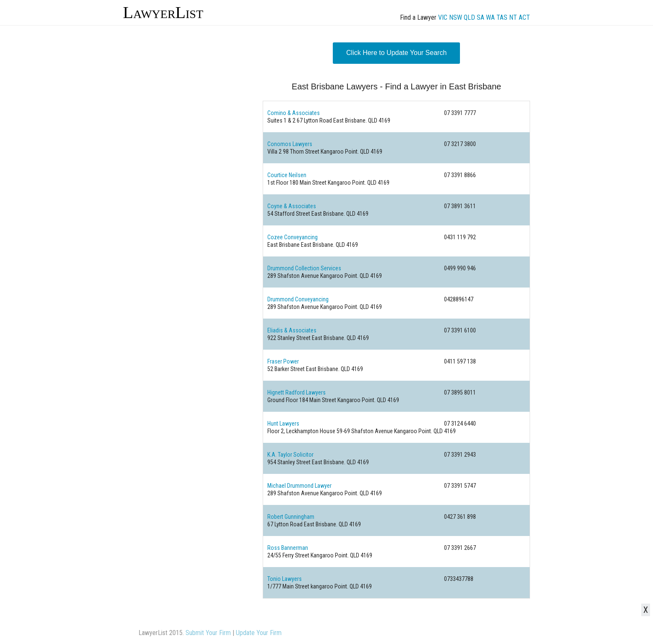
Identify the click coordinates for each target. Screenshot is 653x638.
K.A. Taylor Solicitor (290, 454)
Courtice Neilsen (286, 175)
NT (513, 17)
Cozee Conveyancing (292, 237)
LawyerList (163, 12)
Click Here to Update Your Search (396, 52)
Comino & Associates (293, 113)
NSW (455, 17)
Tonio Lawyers (284, 578)
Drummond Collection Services (304, 268)
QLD (469, 17)
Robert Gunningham (290, 516)
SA (480, 17)
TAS (501, 17)
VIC (442, 17)
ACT (524, 17)
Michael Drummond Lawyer (299, 485)
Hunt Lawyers (283, 423)
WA (490, 17)
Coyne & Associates (291, 206)
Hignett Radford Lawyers (296, 392)
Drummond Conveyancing (298, 299)
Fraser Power (283, 361)
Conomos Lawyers (289, 144)
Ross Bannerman (287, 547)
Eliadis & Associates (291, 330)
